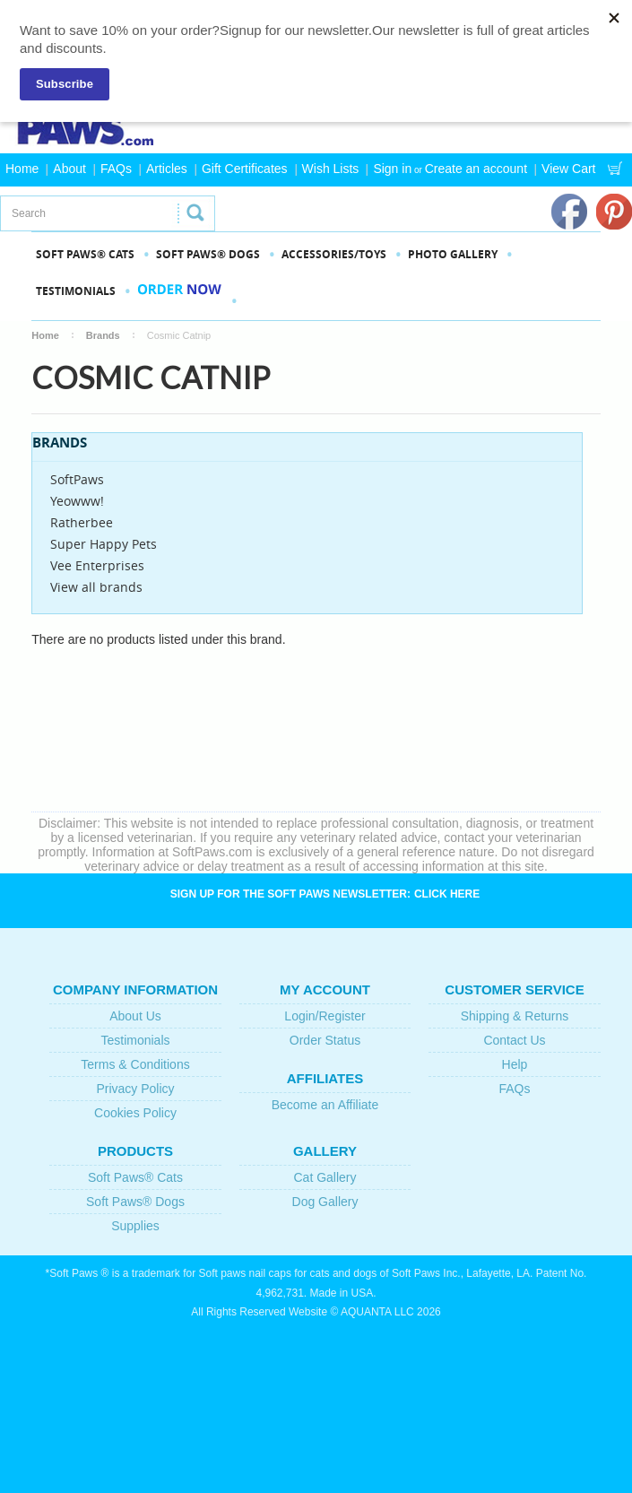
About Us (135, 1016)
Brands (103, 335)
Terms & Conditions (135, 1064)
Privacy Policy (135, 1088)
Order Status (325, 1040)
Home (22, 168)
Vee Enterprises (97, 565)
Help (515, 1064)
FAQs (116, 168)
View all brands (96, 586)
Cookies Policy (135, 1113)
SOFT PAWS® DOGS (208, 254)
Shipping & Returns (515, 1016)
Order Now (179, 300)
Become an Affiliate (325, 1105)
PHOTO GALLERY (453, 254)
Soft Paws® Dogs (135, 1201)
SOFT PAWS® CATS (85, 254)
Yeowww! (77, 500)
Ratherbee (81, 522)
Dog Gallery (325, 1201)
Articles (166, 168)
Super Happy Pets (103, 543)
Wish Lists (330, 168)
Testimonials (76, 291)
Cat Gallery (324, 1177)
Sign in (392, 168)
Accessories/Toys (333, 254)
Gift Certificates (245, 168)
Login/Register (324, 1016)
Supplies (135, 1226)
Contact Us (514, 1040)
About (69, 168)
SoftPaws (77, 479)
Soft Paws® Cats (135, 1177)
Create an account (476, 168)
